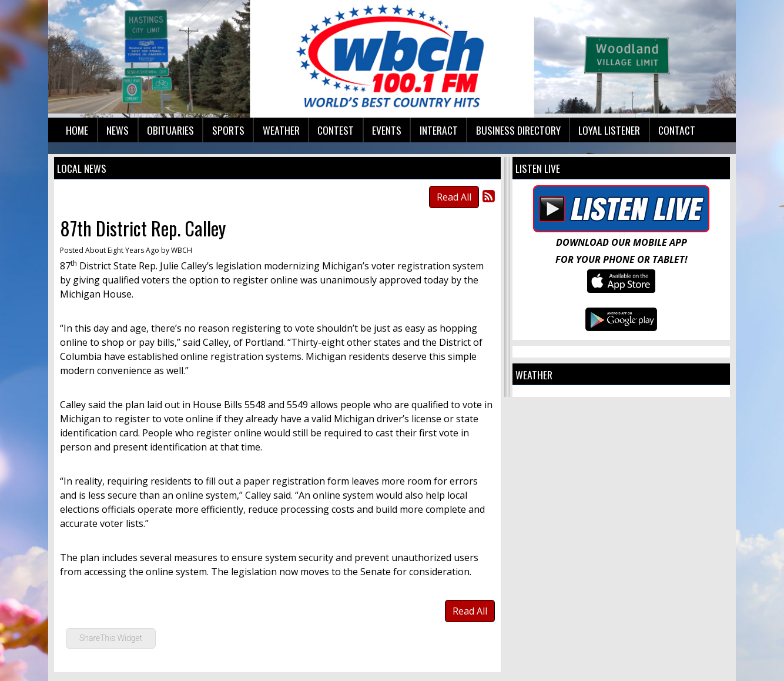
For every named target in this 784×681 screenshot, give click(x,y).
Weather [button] (281, 130)
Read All (454, 197)
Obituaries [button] (170, 130)
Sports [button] (228, 130)
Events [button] (386, 130)
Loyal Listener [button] (609, 130)
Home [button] (77, 130)
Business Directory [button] (518, 130)
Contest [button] (335, 130)
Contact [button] (676, 130)
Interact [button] (439, 130)
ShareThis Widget (110, 638)
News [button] (117, 130)
